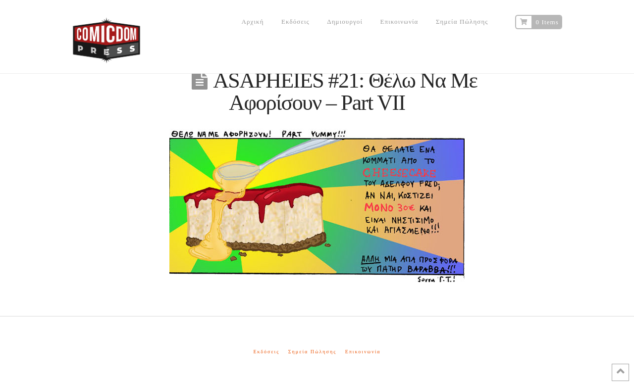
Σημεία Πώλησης (312, 351)
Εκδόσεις (266, 351)
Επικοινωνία (363, 351)
